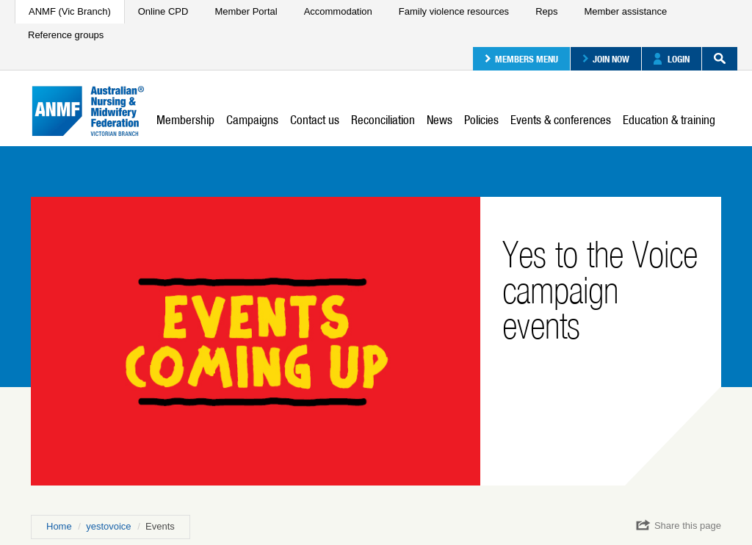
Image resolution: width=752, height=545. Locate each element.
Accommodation (338, 11)
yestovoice (108, 526)
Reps (546, 11)
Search (714, 59)
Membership (185, 119)
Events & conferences (560, 119)
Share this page (678, 525)
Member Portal (245, 11)
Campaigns (252, 119)
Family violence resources (454, 11)
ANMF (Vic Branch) (70, 11)
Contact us (314, 119)
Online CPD (163, 11)
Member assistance (625, 11)
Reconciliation (383, 119)
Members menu (521, 59)
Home (59, 526)
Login (672, 59)
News (439, 119)
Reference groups (66, 34)
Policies (481, 119)
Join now (605, 59)
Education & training (669, 119)
